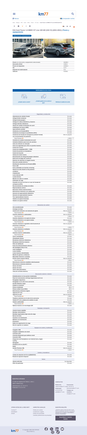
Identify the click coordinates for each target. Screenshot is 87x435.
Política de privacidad (38, 413)
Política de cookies (38, 410)
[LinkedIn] (57, 429)
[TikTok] (58, 432)
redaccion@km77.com (61, 386)
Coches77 (14, 410)
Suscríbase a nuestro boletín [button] (65, 418)
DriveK (13, 413)
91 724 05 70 (24, 385)
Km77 (43, 13)
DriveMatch (14, 411)
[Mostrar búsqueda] (72, 13)
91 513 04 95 (21, 387)
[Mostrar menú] (14, 14)
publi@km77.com (59, 392)
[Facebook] (46, 429)
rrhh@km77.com (71, 393)
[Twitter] (51, 429)
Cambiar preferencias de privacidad (42, 415)
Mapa (21, 383)
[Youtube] (62, 429)
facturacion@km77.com (73, 388)
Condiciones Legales (38, 411)
